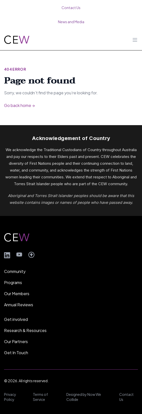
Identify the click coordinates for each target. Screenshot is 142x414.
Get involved (16, 319)
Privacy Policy (10, 397)
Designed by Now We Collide (83, 397)
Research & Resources (25, 330)
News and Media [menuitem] (71, 21)
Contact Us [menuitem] (71, 7)
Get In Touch (16, 352)
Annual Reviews (18, 304)
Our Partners (16, 341)
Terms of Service (40, 397)
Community (15, 271)
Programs (13, 282)
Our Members (16, 293)
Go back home (19, 105)
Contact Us (126, 397)
